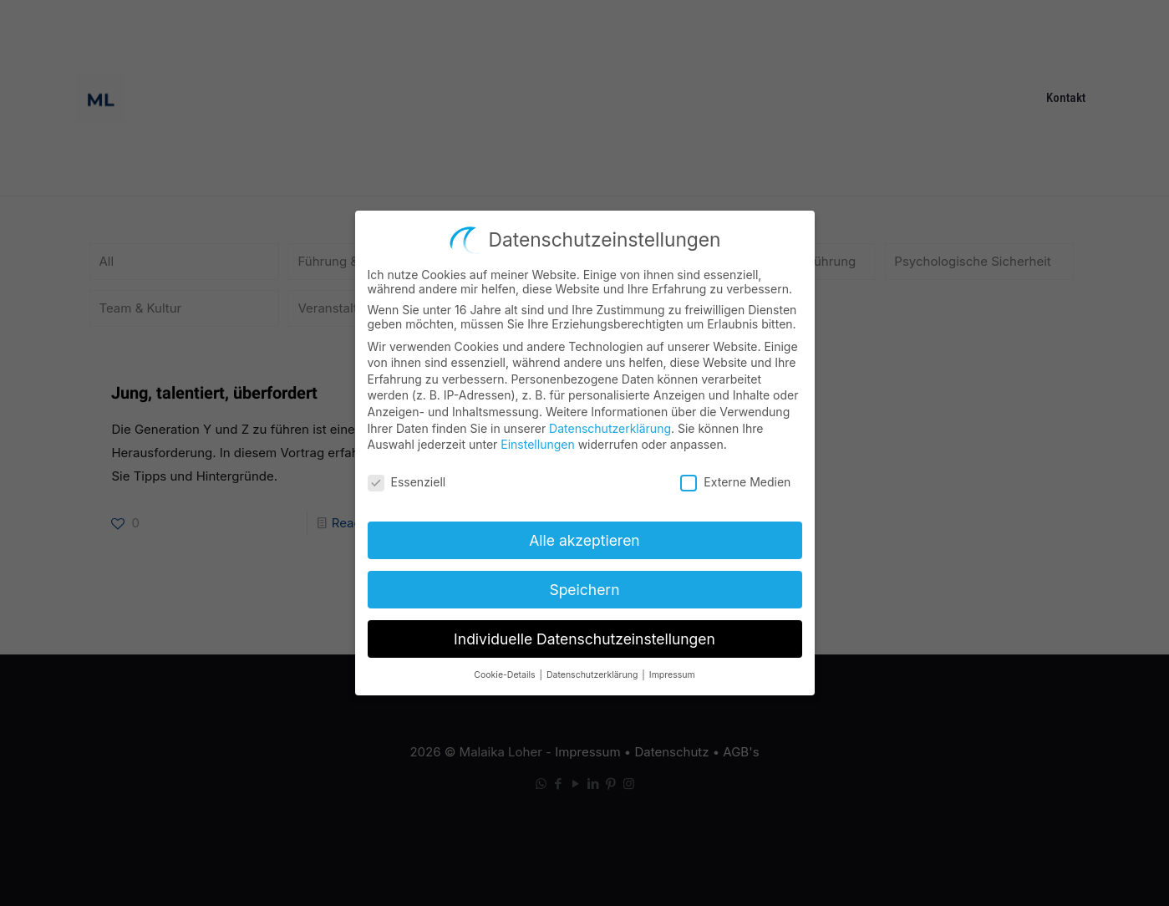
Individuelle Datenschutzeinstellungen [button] (584, 634)
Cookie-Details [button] (505, 669)
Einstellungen (537, 439)
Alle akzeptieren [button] (584, 535)
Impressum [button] (672, 669)
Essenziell (407, 477)
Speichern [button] (584, 584)
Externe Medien (735, 477)
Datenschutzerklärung (610, 423)
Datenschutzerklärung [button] (593, 669)
